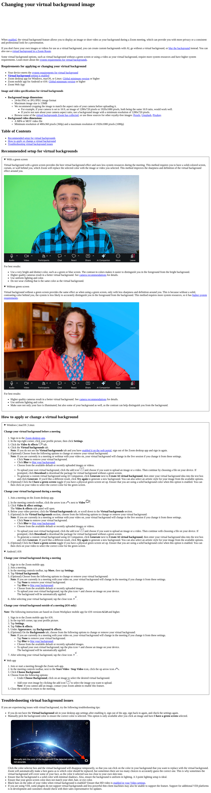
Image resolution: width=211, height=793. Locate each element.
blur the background (179, 48)
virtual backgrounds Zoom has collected (57, 115)
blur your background (43, 462)
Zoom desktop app (35, 438)
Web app (11, 660)
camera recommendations (92, 275)
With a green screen (17, 159)
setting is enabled (28, 75)
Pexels (136, 115)
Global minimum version (76, 78)
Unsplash (146, 115)
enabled (12, 39)
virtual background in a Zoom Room (31, 51)
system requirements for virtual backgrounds (63, 59)
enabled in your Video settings (129, 782)
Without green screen (18, 286)
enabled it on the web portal (96, 450)
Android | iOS (14, 551)
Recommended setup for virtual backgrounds (31, 138)
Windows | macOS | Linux (20, 425)
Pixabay (157, 115)
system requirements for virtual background (55, 72)
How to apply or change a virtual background (32, 141)
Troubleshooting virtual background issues (30, 144)
